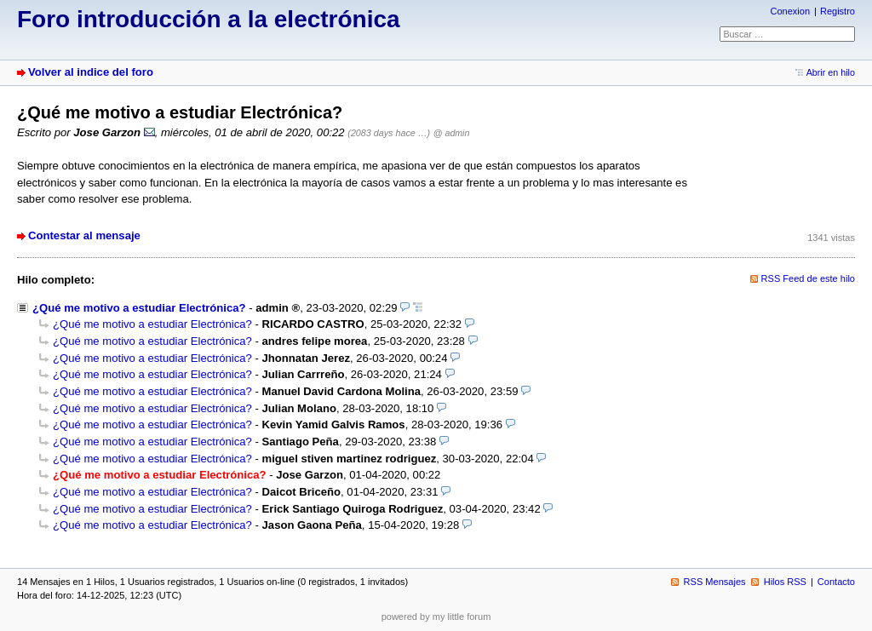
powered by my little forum (436, 616)
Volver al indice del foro (90, 72)
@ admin (451, 133)
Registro (837, 11)
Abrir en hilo (830, 72)
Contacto (836, 582)
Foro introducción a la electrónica (208, 19)
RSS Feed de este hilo (808, 278)
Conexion (790, 11)
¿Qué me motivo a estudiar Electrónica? (139, 307)
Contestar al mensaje (84, 235)
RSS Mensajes (715, 582)
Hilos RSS (785, 582)
